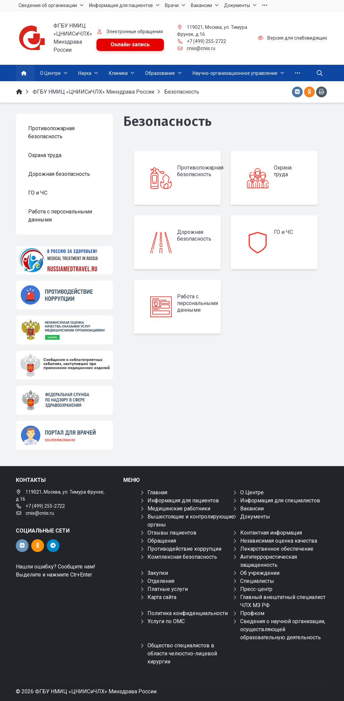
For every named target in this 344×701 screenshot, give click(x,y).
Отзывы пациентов (172, 533)
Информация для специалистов (280, 500)
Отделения (160, 581)
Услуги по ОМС (166, 621)
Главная (157, 492)
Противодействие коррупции (184, 549)
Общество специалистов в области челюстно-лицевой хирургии (182, 653)
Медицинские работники (178, 508)
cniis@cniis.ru (201, 48)
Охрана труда (283, 171)
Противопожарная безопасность (200, 171)
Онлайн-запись (130, 44)
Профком (252, 613)
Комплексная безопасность (182, 557)
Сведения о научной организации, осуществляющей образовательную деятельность (282, 629)
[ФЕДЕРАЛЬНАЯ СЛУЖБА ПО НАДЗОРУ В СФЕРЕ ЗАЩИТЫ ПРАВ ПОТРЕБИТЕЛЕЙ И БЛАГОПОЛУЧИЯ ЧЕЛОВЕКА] (64, 400)
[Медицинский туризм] (64, 260)
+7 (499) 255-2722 (206, 41)
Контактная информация (271, 533)
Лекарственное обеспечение (276, 549)
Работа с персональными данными (197, 303)
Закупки (157, 573)
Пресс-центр (256, 589)
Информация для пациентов (183, 500)
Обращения (161, 541)
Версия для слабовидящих (297, 38)
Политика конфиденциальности (187, 613)
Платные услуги (167, 589)
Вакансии (252, 508)
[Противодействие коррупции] (64, 295)
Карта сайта (161, 597)
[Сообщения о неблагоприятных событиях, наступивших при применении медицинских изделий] (64, 365)
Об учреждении (260, 573)
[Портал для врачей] (64, 435)
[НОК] (64, 329)
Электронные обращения (134, 31)
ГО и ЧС (283, 232)
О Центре (252, 492)
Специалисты (257, 581)
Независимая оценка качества (278, 541)
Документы (255, 516)
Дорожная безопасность (194, 235)
